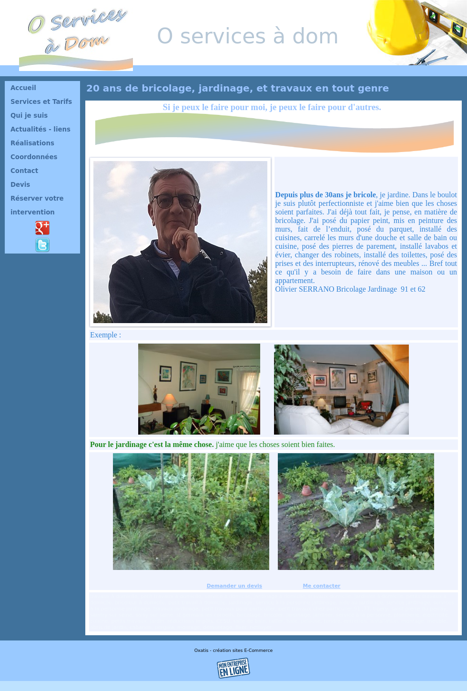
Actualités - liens (40, 129)
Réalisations (32, 143)
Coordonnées (33, 157)
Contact (24, 170)
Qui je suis (29, 115)
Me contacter (321, 586)
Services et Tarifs (41, 101)
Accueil (23, 87)
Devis (20, 184)
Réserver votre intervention (37, 205)
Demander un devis (234, 586)
